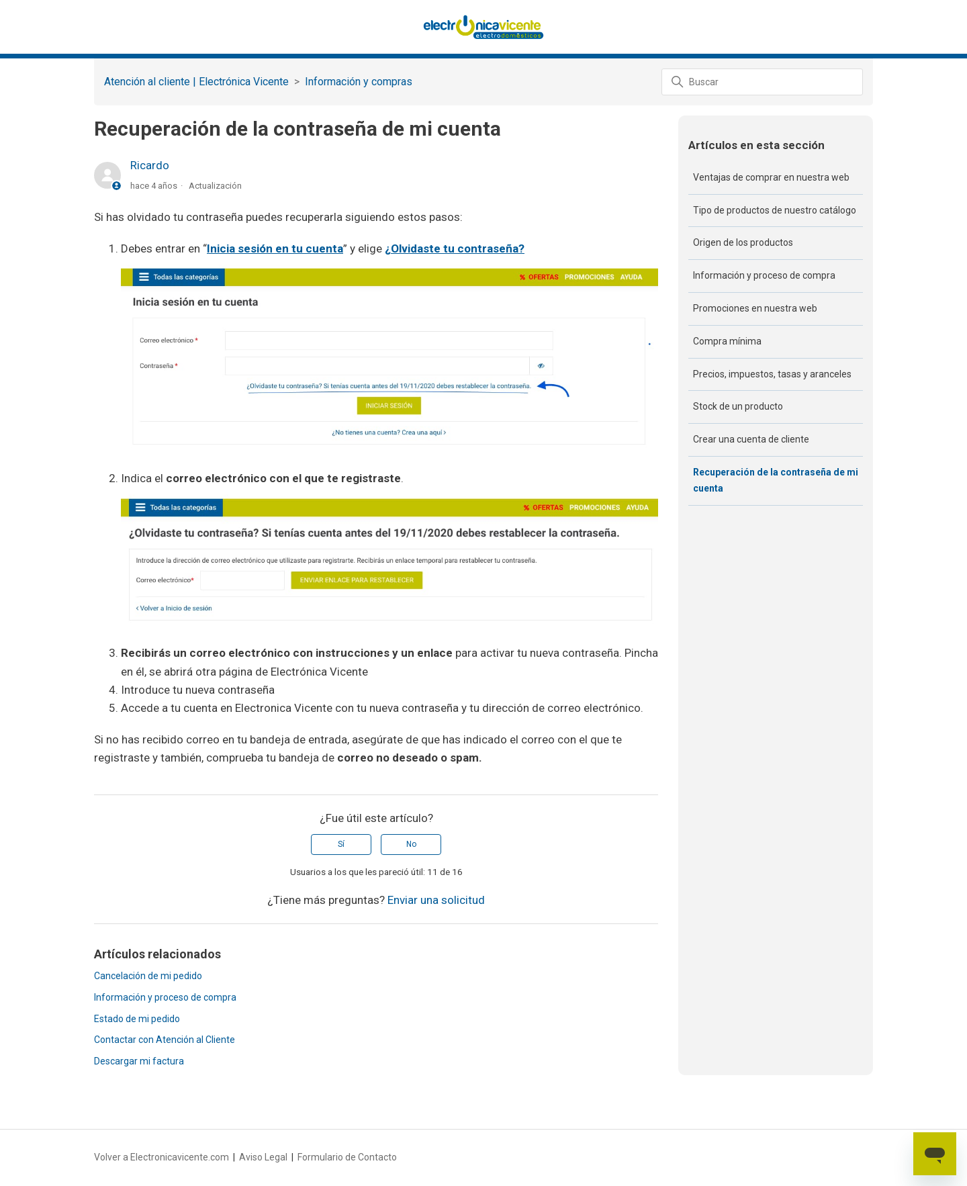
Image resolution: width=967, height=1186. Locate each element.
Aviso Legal (263, 1157)
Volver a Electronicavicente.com (161, 1157)
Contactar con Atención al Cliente (164, 1039)
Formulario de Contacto (347, 1157)
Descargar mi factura (139, 1061)
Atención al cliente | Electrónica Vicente (196, 81)
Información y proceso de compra (165, 997)
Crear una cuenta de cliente (751, 439)
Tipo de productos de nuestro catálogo (774, 210)
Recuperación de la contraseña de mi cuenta (775, 480)
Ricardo (149, 165)
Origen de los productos (743, 242)
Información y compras (358, 81)
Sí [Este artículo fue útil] (341, 844)
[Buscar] (762, 82)
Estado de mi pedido (137, 1018)
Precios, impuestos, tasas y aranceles (772, 374)
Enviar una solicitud (436, 900)
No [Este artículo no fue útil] (411, 844)
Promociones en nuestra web (755, 308)
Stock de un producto (738, 406)
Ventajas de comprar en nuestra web (771, 177)
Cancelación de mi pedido (148, 975)
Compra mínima (727, 341)
